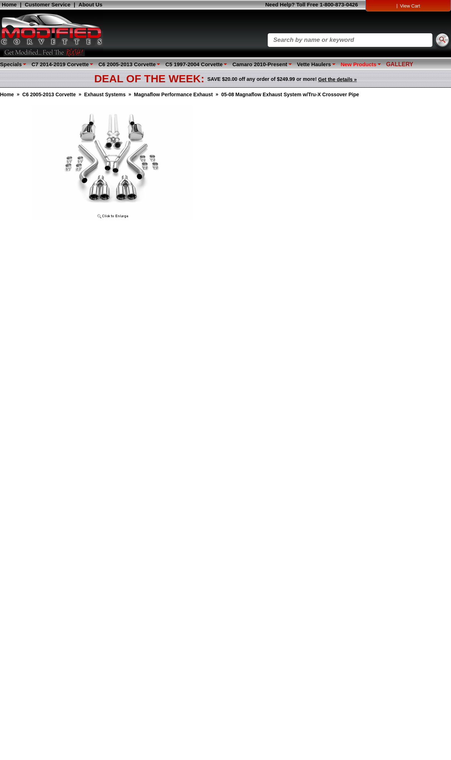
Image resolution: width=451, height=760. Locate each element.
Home (9, 4)
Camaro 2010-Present (259, 64)
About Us (90, 4)
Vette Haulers (314, 64)
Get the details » (337, 79)
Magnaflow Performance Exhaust (173, 94)
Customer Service (48, 4)
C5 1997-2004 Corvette (194, 64)
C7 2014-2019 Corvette (60, 64)
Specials (11, 64)
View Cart (410, 6)
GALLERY (399, 64)
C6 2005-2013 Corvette (127, 64)
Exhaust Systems (105, 94)
